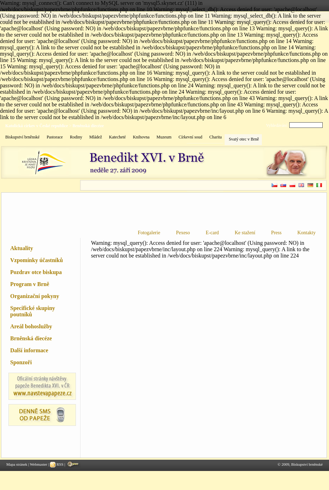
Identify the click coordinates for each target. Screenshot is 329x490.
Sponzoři (21, 362)
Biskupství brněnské (22, 137)
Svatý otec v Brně (244, 139)
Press (276, 232)
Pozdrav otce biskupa (36, 272)
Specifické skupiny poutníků (32, 311)
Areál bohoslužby (31, 326)
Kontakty (306, 232)
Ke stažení (245, 232)
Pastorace (55, 137)
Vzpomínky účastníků (36, 260)
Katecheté (117, 137)
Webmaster (38, 464)
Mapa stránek (16, 464)
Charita (215, 137)
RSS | (58, 464)
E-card (212, 232)
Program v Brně (29, 284)
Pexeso (183, 232)
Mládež (95, 137)
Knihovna (141, 137)
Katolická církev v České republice (36, 125)
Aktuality (21, 248)
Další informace (29, 350)
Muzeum (164, 137)
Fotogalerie (149, 232)
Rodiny (76, 137)
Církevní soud (190, 137)
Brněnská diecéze (88, 125)
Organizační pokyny (34, 296)
